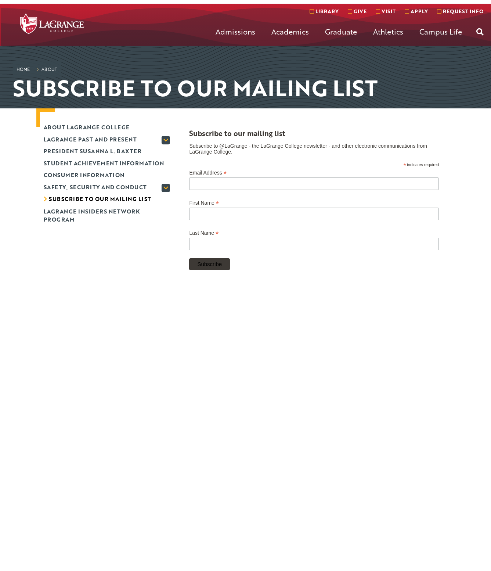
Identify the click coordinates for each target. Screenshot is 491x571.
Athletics (388, 31)
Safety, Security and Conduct (95, 187)
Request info (460, 11)
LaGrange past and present (90, 139)
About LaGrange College (87, 127)
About (48, 69)
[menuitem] (235, 37)
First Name (204, 203)
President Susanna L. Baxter (93, 151)
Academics (290, 31)
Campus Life (440, 31)
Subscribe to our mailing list (100, 199)
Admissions (235, 31)
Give (357, 11)
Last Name (204, 233)
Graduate (341, 31)
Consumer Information (84, 175)
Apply (416, 11)
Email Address (208, 172)
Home (23, 69)
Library (324, 11)
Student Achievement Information (104, 163)
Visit (386, 11)
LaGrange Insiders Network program (92, 215)
